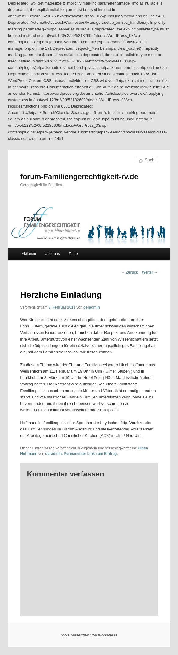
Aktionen (29, 254)
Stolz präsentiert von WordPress (89, 635)
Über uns (52, 254)
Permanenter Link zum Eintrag (90, 453)
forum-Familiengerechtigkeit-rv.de (79, 176)
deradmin (91, 307)
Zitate (73, 254)
